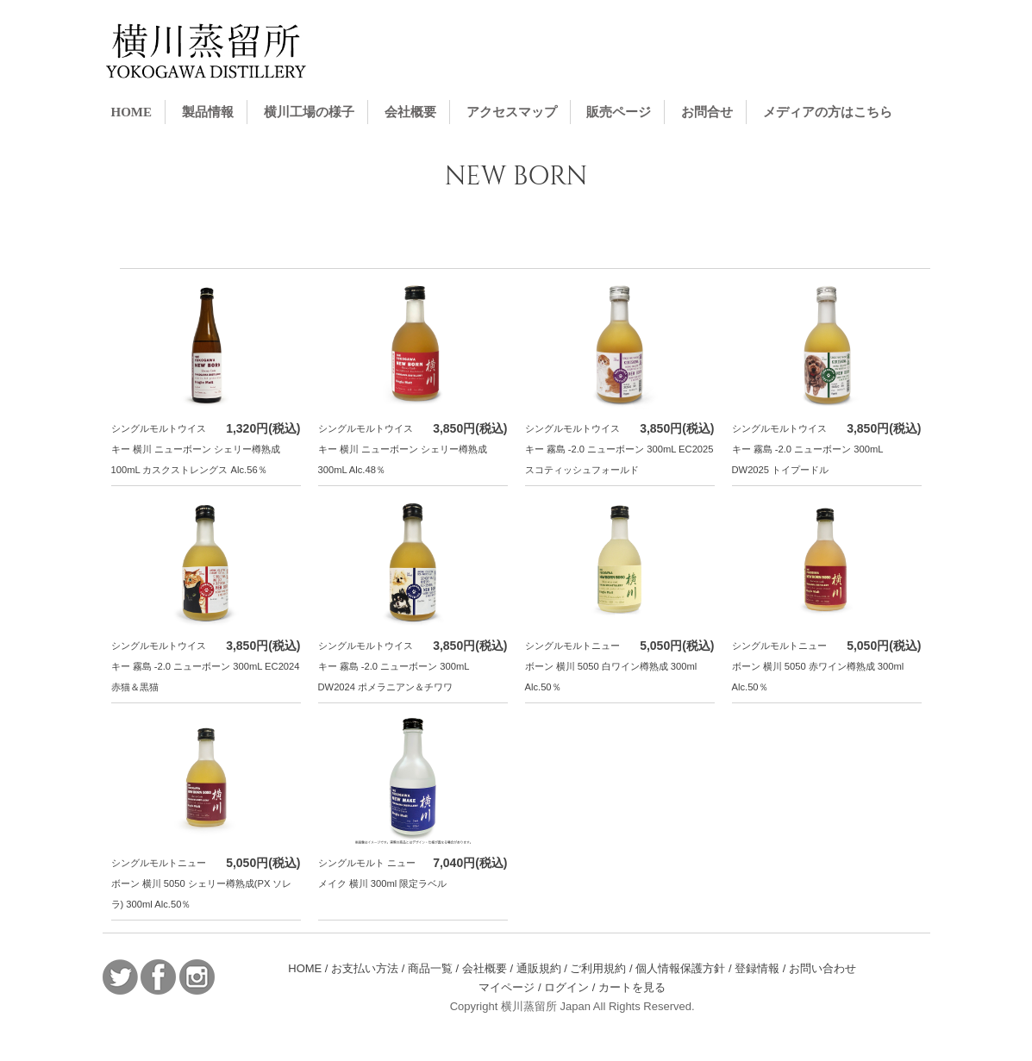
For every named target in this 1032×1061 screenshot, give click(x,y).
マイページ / (511, 987)
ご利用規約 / (602, 968)
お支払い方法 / (369, 968)
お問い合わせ (822, 968)
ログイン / (571, 987)
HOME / (309, 968)
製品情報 (208, 112)
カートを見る (632, 987)
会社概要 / (489, 968)
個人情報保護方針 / (685, 968)
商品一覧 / (435, 968)
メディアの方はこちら (827, 112)
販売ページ (618, 112)
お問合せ (707, 112)
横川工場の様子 (309, 112)
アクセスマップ (511, 112)
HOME (132, 112)
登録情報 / (762, 968)
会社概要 (410, 112)
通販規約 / (543, 968)
